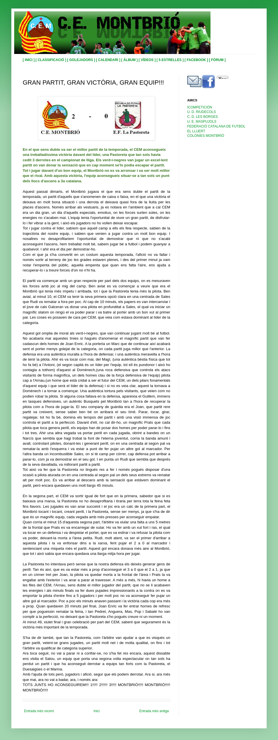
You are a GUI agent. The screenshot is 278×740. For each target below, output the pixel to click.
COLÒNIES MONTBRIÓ (205, 136)
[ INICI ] (29, 60)
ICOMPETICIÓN (199, 107)
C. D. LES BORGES (202, 117)
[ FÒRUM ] (217, 60)
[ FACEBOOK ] (197, 60)
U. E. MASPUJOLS (201, 122)
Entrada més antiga (154, 711)
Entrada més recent (39, 711)
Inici (97, 711)
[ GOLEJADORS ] (81, 60)
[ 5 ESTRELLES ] (171, 60)
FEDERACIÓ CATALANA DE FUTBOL (216, 126)
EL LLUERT (196, 131)
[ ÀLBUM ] (129, 60)
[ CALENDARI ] (108, 60)
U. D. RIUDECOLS (201, 112)
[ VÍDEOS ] (148, 60)
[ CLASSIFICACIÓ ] (51, 60)
